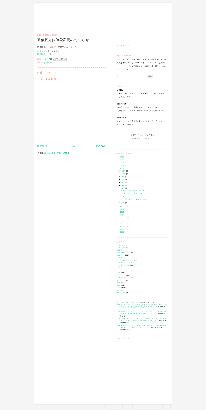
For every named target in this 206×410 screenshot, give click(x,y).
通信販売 (137, 16)
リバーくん (121, 275)
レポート (120, 280)
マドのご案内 (130, 16)
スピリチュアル (123, 265)
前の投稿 (101, 146)
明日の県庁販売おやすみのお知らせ (134, 199)
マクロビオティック (124, 270)
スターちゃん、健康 (124, 262)
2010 (122, 226)
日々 (119, 290)
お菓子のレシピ (123, 252)
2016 (122, 209)
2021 (122, 160)
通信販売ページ (44, 54)
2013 (122, 218)
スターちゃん (122, 257)
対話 (122, 196)
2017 (122, 206)
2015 (122, 212)
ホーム (71, 146)
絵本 (119, 282)
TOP (166, 406)
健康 (119, 285)
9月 (123, 177)
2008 (122, 232)
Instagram (134, 144)
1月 (123, 203)
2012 (122, 220)
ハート (119, 267)
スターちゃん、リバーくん (127, 260)
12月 (124, 171)
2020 (122, 162)
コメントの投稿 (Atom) (57, 153)
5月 (123, 182)
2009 (122, 229)
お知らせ (120, 255)
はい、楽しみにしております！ (128, 302)
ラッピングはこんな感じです (131, 193)
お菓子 (119, 250)
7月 (123, 179)
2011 (122, 223)
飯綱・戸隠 (121, 292)
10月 (124, 174)
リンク (162, 16)
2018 (122, 168)
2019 (122, 165)
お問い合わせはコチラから (147, 406)
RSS (127, 406)
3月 (123, 188)
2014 (122, 215)
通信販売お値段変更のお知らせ (132, 190)
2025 (122, 157)
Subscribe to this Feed (152, 144)
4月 (123, 185)
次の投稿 (42, 146)
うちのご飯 (121, 247)
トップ (123, 16)
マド (119, 272)
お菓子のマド (45, 15)
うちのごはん (122, 245)
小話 (119, 287)
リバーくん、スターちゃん (127, 277)
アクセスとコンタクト (153, 16)
